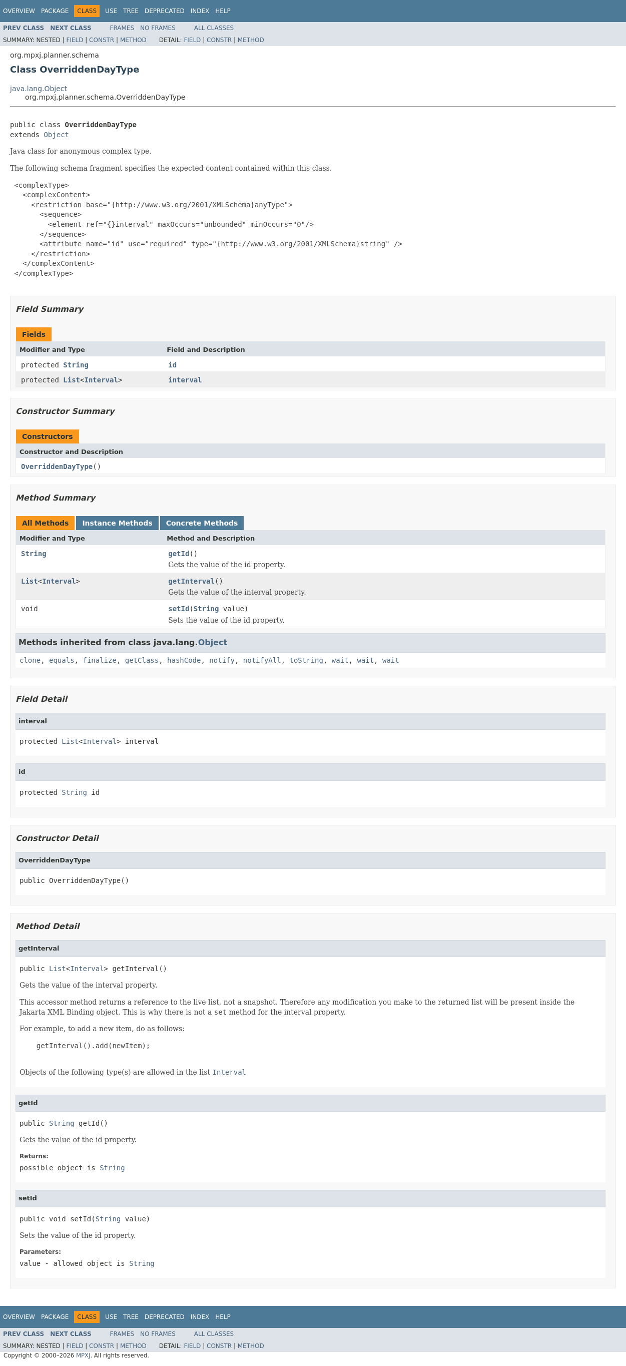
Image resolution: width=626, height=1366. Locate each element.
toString (306, 660)
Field (74, 40)
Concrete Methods (202, 523)
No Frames (158, 28)
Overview (19, 11)
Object (56, 135)
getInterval (191, 581)
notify (222, 660)
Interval (101, 380)
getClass (142, 660)
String (76, 365)
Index (200, 11)
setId (178, 609)
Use (111, 11)
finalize (99, 660)
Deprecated (165, 11)
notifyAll (262, 660)
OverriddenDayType (57, 467)
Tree (131, 11)
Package (55, 11)
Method (133, 40)
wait (340, 660)
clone (30, 660)
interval (185, 380)
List (71, 380)
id (172, 365)
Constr (101, 40)
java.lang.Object (38, 89)
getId (178, 554)
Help (223, 11)
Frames (122, 28)
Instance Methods (117, 523)
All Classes (214, 28)
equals (62, 660)
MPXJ (83, 1355)
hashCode (184, 660)
